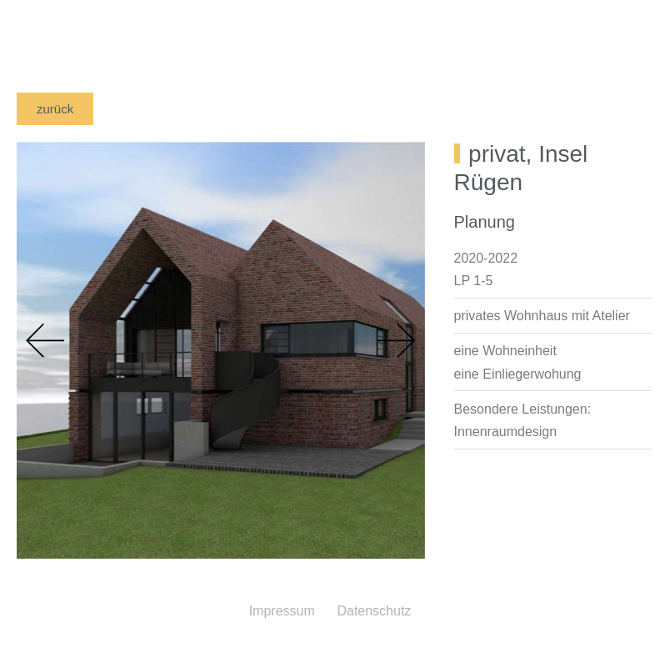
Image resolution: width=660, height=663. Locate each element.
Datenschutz (374, 611)
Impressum (282, 611)
